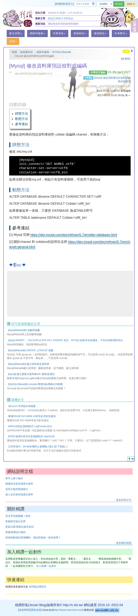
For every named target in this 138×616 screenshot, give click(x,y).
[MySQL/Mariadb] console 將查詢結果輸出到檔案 (35, 384)
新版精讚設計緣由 (15, 532)
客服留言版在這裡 (15, 521)
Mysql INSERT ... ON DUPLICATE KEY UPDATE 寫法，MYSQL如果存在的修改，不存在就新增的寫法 (65, 340)
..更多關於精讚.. (124, 542)
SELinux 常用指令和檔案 (22, 406)
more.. (131, 4)
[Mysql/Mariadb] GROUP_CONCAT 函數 (30, 350)
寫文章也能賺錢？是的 (18, 515)
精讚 (58, 3)
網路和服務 (43, 52)
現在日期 (40, 12)
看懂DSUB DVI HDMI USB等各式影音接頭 (32, 416)
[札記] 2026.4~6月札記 (60, 18)
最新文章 (40, 18)
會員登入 (68, 3)
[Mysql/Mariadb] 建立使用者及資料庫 (28, 364)
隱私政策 (36, 609)
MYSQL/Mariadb (61, 52)
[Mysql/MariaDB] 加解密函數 (24, 330)
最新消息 (40, 23)
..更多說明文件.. (124, 499)
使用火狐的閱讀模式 (16, 489)
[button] (16, 33)
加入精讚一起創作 (46, 566)
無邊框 (125, 58)
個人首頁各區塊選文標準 (19, 494)
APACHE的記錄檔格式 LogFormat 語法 (30, 426)
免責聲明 (24, 609)
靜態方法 (21, 113)
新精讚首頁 (26, 52)
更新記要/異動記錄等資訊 (19, 526)
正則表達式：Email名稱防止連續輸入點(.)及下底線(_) (38, 446)
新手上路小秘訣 (14, 478)
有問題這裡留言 (37, 586)
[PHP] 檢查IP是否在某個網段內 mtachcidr (31, 436)
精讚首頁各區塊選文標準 (19, 483)
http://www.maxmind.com (68, 609)
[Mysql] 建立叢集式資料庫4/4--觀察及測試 (31, 374)
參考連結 (21, 124)
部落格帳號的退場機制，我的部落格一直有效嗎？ (33, 537)
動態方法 (21, 119)
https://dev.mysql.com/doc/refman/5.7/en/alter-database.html (73, 235)
